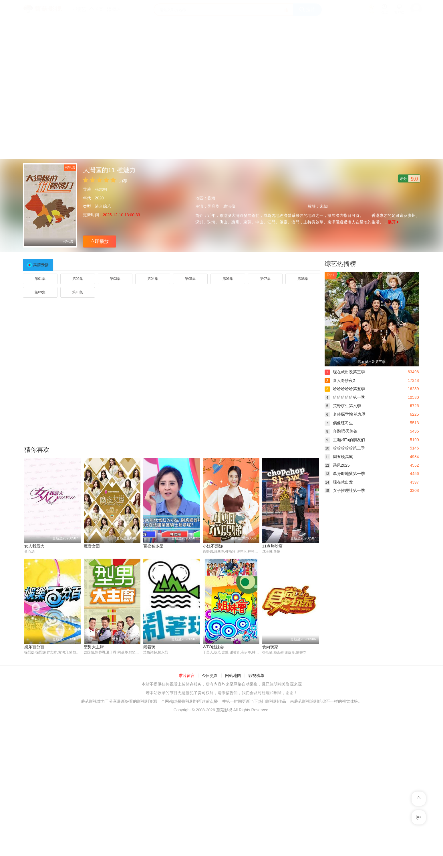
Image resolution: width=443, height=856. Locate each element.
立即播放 (99, 241)
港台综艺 (103, 206)
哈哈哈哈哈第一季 (345, 397)
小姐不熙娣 (213, 546)
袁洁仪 (229, 206)
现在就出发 (339, 482)
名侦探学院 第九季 (345, 414)
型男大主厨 (94, 647)
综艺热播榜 (340, 263)
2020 (99, 198)
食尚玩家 (270, 647)
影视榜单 (256, 676)
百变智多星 (153, 546)
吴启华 (213, 206)
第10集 (77, 292)
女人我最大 (34, 546)
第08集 (302, 279)
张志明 (101, 189)
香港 (211, 198)
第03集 (115, 279)
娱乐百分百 (34, 647)
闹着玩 (149, 647)
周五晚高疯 (339, 456)
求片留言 (187, 676)
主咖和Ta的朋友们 (345, 439)
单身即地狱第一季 (345, 473)
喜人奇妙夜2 (340, 380)
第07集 (265, 279)
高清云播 (41, 264)
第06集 (228, 279)
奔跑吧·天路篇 (341, 431)
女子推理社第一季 (345, 490)
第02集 (77, 279)
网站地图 (233, 676)
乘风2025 (337, 465)
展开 (393, 222)
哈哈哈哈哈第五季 (345, 388)
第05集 (190, 279)
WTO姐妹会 (213, 647)
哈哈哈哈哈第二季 (345, 448)
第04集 (152, 279)
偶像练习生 (339, 423)
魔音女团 (92, 546)
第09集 (40, 292)
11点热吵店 (272, 546)
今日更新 (210, 676)
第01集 (40, 279)
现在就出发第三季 (345, 372)
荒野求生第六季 (343, 405)
